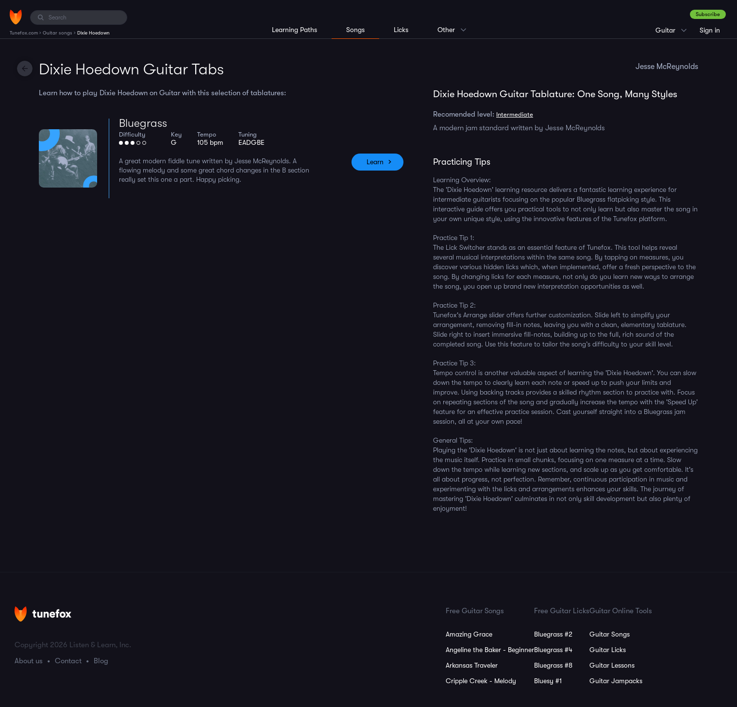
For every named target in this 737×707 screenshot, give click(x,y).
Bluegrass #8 (553, 665)
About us (29, 660)
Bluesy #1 (548, 681)
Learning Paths (294, 30)
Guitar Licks (607, 650)
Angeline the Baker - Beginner (490, 650)
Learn (375, 162)
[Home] (16, 17)
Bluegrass (143, 123)
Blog (101, 660)
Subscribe (708, 14)
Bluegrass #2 (553, 634)
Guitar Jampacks (615, 681)
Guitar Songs (609, 634)
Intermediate (514, 114)
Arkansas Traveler (472, 665)
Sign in (710, 30)
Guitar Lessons (612, 665)
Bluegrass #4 (553, 650)
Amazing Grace (469, 634)
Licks (401, 30)
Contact (68, 660)
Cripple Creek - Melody (481, 681)
